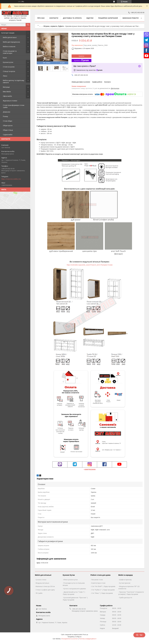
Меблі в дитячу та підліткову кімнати (13, 81)
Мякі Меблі (7, 92)
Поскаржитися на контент (69, 639)
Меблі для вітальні (10, 37)
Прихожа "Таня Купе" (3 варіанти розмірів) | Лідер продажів (131, 593)
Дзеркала (6, 112)
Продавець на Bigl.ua (74, 637)
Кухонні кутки (8, 62)
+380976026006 (90, 469)
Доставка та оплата (72, 18)
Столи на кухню (9, 67)
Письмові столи (97, 580)
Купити (81, 56)
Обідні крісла (7, 125)
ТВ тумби (39, 593)
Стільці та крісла (9, 71)
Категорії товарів (7, 33)
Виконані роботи (131, 18)
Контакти (53, 18)
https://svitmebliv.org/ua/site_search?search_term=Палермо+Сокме (90, 265)
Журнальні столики (10, 101)
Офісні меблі (7, 96)
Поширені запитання (108, 18)
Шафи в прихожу (125, 580)
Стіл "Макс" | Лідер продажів (102, 593)
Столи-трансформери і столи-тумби (14, 106)
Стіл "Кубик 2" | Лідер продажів (103, 590)
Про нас (41, 18)
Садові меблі (7, 135)
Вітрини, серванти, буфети (54, 26)
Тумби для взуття (125, 597)
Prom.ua (85, 634)
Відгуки (89, 18)
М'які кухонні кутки (71, 580)
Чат (139, 635)
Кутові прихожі (124, 583)
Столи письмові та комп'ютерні (10, 52)
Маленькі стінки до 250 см (45, 586)
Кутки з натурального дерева (75, 589)
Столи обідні (7, 121)
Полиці (5, 116)
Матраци (6, 87)
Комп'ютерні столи (98, 583)
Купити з (81, 60)
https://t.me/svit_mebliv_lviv (11, 179)
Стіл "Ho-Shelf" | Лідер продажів (103, 586)
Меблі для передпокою (11, 42)
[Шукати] (28, 24)
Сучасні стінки (41, 580)
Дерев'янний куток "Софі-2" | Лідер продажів (74, 593)
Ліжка (5, 76)
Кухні (5, 58)
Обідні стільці (8, 130)
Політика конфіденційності (87, 639)
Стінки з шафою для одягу (45, 590)
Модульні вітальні (42, 583)
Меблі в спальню (9, 46)
